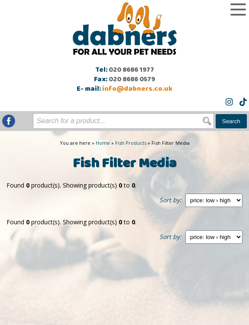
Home (103, 143)
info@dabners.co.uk (137, 88)
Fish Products (130, 143)
